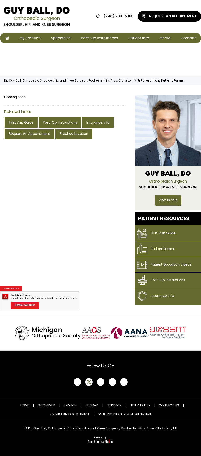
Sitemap (92, 405)
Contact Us (169, 405)
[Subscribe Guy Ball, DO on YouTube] (124, 382)
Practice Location (73, 133)
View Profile (168, 200)
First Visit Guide (21, 122)
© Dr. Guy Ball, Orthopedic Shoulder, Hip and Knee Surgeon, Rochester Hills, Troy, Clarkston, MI (100, 428)
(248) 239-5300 (114, 16)
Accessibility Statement (69, 413)
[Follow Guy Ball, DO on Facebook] (77, 382)
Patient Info (149, 80)
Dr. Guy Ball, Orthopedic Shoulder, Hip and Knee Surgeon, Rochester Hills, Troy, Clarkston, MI (70, 80)
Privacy (70, 405)
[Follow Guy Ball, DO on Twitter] (89, 382)
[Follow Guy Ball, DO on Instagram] (112, 382)
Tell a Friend (140, 405)
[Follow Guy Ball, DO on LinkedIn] (100, 382)
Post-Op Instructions (60, 122)
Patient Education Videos (164, 265)
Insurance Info (98, 122)
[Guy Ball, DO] (36, 16)
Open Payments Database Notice (124, 413)
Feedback (114, 405)
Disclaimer (46, 405)
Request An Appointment (169, 16)
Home (24, 405)
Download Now (25, 305)
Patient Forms (155, 249)
